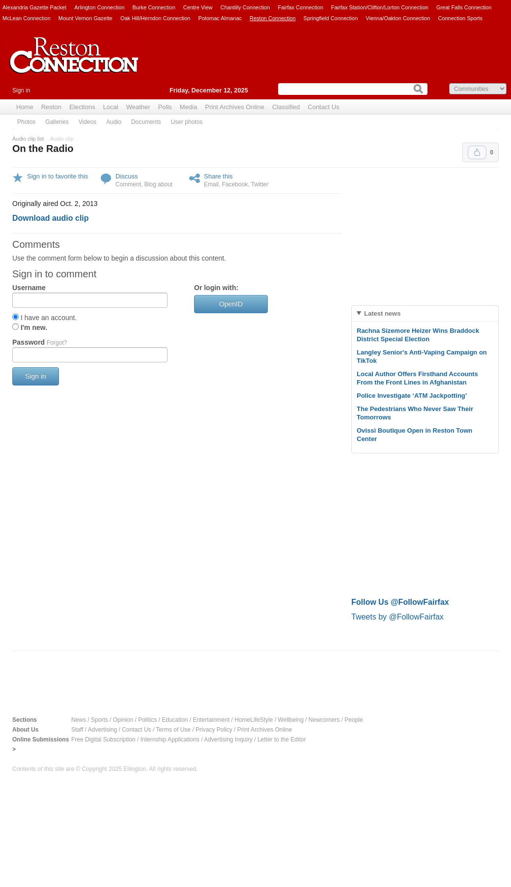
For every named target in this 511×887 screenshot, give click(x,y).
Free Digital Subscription (103, 739)
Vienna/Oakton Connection (398, 18)
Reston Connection (273, 18)
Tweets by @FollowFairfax (397, 617)
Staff (77, 729)
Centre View (198, 7)
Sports (99, 719)
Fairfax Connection (300, 7)
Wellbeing (290, 719)
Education (175, 719)
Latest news (382, 313)
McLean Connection (26, 18)
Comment (128, 184)
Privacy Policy (214, 729)
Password (39, 342)
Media (188, 107)
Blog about (158, 184)
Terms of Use (173, 729)
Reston (51, 107)
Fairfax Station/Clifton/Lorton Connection (379, 7)
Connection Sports (460, 18)
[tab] (425, 313)
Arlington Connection (99, 7)
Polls (165, 107)
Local (110, 107)
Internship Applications (170, 739)
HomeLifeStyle (253, 719)
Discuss (126, 176)
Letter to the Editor (281, 739)
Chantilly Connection (245, 7)
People (353, 719)
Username (29, 288)
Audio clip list (28, 139)
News (78, 719)
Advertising (102, 729)
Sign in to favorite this (57, 176)
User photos (187, 121)
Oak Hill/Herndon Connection (155, 18)
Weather (138, 107)
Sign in (21, 90)
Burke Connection (153, 7)
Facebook (235, 184)
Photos (26, 121)
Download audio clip (50, 218)
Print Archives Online (234, 107)
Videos (87, 121)
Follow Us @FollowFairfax (400, 602)
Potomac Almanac (220, 18)
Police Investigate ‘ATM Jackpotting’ (412, 395)
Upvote (477, 152)
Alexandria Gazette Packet (34, 7)
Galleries (56, 121)
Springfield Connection (331, 18)
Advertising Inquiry (228, 739)
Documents (146, 121)
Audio (113, 121)
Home (24, 107)
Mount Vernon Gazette (85, 18)
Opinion (123, 719)
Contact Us (323, 107)
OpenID (231, 304)
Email (211, 184)
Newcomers (324, 719)
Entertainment (211, 719)
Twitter (259, 184)
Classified (286, 107)
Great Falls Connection (464, 7)
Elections (82, 107)
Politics (147, 719)
